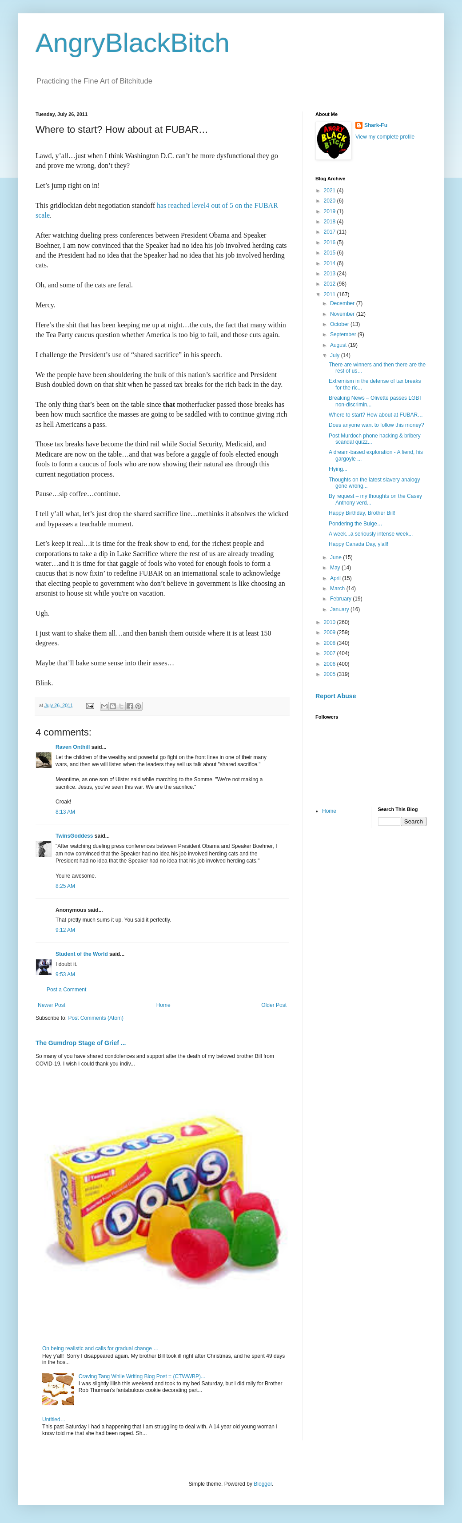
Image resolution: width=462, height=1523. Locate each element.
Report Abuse (335, 696)
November (343, 314)
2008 (330, 643)
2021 (330, 190)
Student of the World (82, 954)
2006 (330, 664)
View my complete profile (384, 137)
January (340, 609)
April (336, 578)
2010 (330, 622)
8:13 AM (65, 812)
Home (163, 1005)
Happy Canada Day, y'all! (358, 544)
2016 (330, 242)
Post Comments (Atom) (95, 1018)
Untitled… (54, 1419)
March (338, 588)
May (336, 568)
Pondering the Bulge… (355, 524)
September (344, 334)
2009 (330, 632)
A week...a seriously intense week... (371, 534)
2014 (330, 263)
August (339, 345)
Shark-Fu (375, 125)
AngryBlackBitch (133, 43)
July (335, 355)
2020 (330, 201)
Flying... (338, 469)
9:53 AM (65, 974)
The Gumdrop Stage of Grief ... (81, 1042)
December (343, 303)
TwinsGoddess (74, 836)
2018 (330, 222)
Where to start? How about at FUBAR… (376, 415)
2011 (330, 294)
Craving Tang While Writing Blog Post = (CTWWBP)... (142, 1376)
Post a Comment (66, 989)
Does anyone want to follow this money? (376, 425)
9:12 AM (65, 930)
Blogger (263, 1484)
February (341, 599)
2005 (330, 674)
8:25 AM (65, 886)
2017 (330, 232)
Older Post (274, 1005)
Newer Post (51, 1005)
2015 (330, 253)
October (340, 324)
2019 (330, 211)
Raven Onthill (73, 747)
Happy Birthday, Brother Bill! (362, 513)
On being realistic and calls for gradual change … (100, 1348)
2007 (330, 653)
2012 (330, 284)
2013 (330, 273)
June (336, 557)
